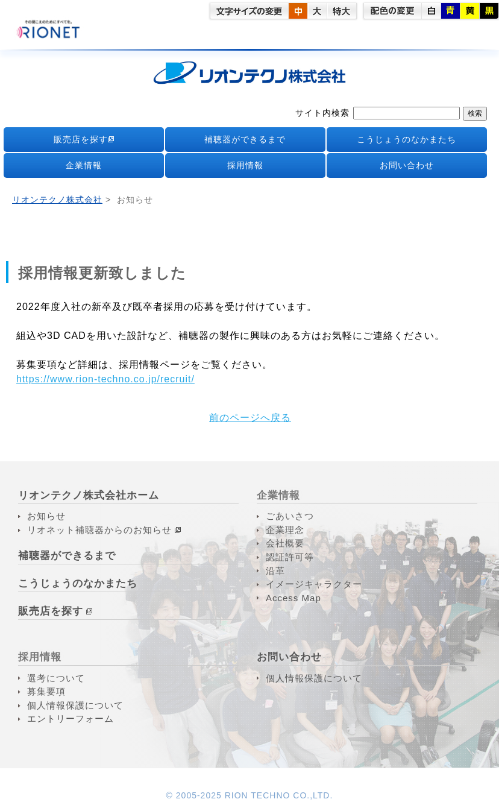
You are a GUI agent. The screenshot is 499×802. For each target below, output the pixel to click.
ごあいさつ (290, 516)
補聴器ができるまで (245, 139)
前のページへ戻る (250, 417)
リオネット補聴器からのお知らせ (99, 530)
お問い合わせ (407, 165)
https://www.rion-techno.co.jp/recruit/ (105, 379)
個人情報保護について (75, 705)
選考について (56, 678)
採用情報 (245, 165)
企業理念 (285, 530)
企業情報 (84, 165)
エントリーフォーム (70, 718)
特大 (341, 11)
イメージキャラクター (314, 584)
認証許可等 (290, 557)
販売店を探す (84, 139)
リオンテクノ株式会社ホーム (88, 495)
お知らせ (46, 516)
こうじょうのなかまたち (406, 139)
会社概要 (285, 543)
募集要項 (46, 691)
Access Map (293, 598)
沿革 (275, 571)
